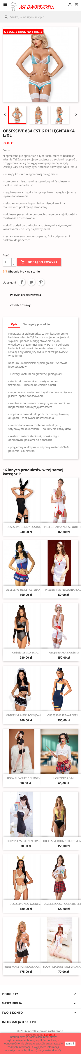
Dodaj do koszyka (39, 262)
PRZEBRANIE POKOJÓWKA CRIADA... (26, 966)
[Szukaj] (40, 17)
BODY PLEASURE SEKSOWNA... (25, 778)
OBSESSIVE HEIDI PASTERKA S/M (26, 589)
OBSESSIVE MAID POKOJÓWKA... (26, 715)
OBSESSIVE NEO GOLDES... (26, 903)
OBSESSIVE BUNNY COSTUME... (26, 527)
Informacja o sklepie (19, 1022)
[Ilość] (7, 262)
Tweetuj (31, 282)
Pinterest (41, 282)
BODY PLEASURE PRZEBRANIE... (26, 841)
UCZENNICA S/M (63, 778)
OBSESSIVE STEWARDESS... (63, 715)
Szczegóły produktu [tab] (36, 324)
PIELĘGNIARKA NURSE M (63, 652)
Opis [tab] (14, 324)
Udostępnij (21, 282)
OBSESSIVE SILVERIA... (25, 652)
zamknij (70, 1043)
